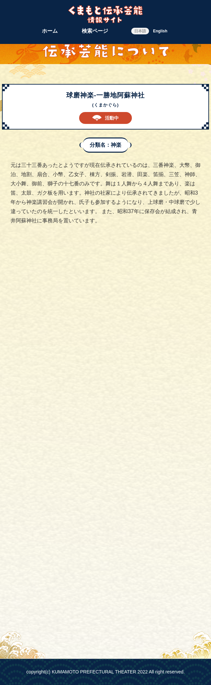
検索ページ (95, 31)
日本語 (140, 31)
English (160, 31)
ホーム (50, 31)
